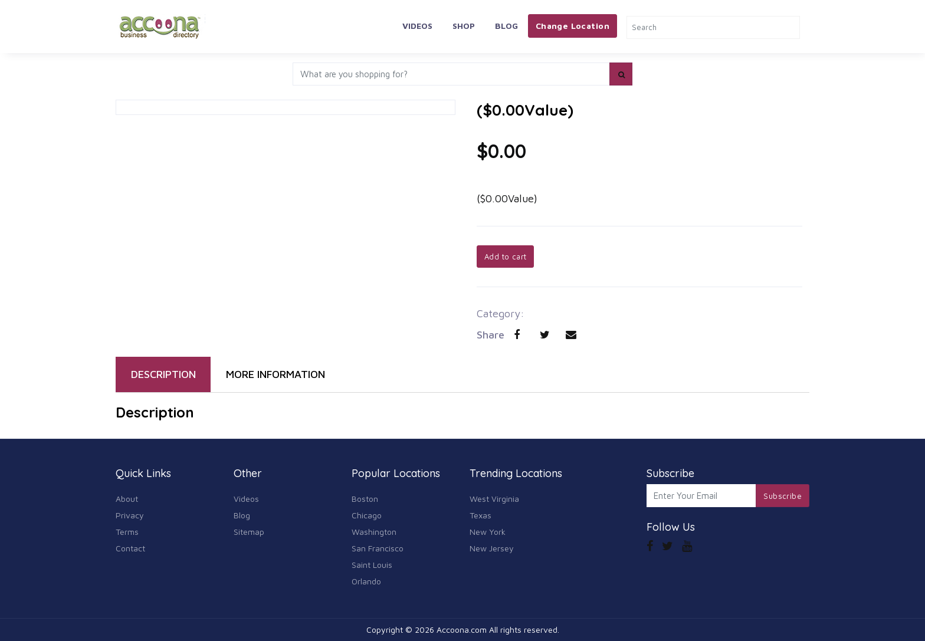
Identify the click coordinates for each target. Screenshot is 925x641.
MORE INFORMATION (275, 374)
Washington (374, 532)
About (127, 499)
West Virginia (494, 499)
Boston (365, 499)
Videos (417, 26)
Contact (130, 548)
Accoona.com (462, 629)
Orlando (366, 581)
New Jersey (492, 548)
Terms (127, 532)
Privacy (130, 515)
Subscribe (782, 496)
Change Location (572, 26)
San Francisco (378, 548)
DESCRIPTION (163, 374)
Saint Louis (372, 565)
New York (488, 532)
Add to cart (505, 256)
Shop (463, 26)
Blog (506, 26)
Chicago (367, 515)
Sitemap (249, 532)
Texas (480, 515)
